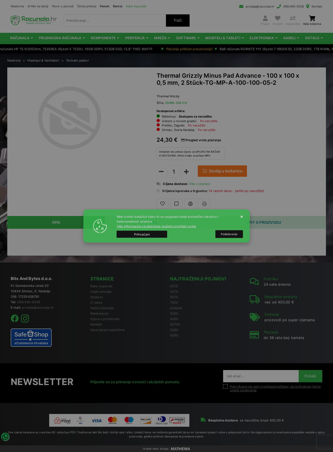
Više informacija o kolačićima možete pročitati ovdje (156, 226)
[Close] (142, 234)
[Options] (229, 234)
